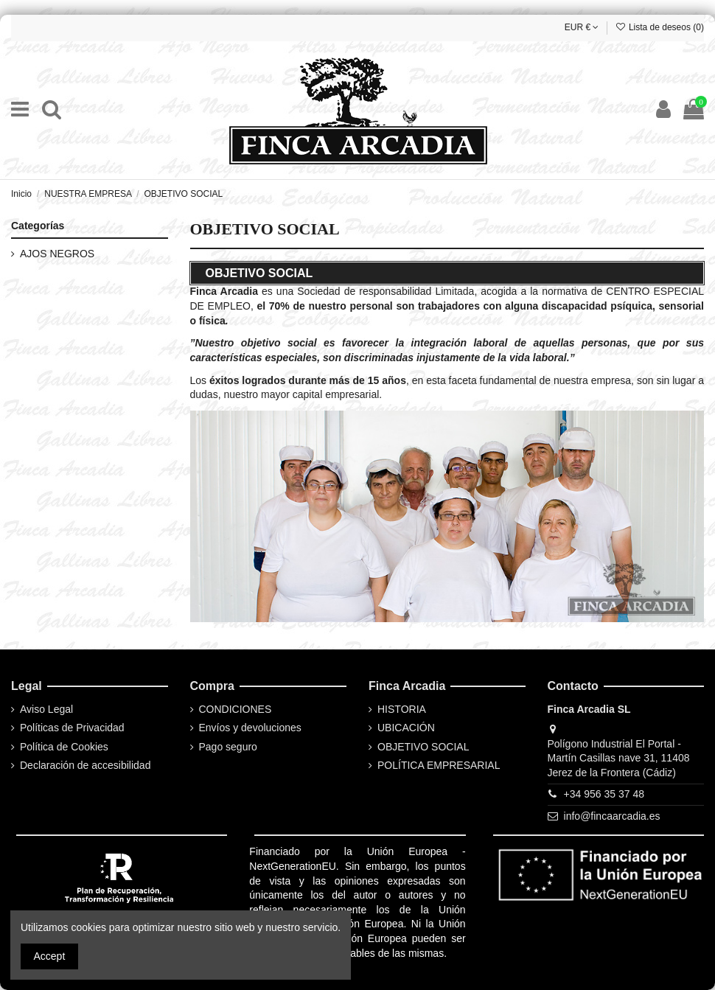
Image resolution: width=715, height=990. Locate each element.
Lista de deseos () (659, 27)
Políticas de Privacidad (72, 727)
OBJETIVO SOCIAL (423, 747)
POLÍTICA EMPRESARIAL (439, 765)
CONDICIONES (235, 709)
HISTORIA (401, 709)
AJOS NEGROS (57, 253)
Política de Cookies (64, 747)
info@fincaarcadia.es (612, 816)
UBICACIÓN (406, 727)
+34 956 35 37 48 (604, 794)
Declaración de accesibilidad (85, 765)
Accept (50, 956)
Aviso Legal (46, 709)
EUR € (582, 27)
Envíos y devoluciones (250, 727)
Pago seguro (228, 747)
